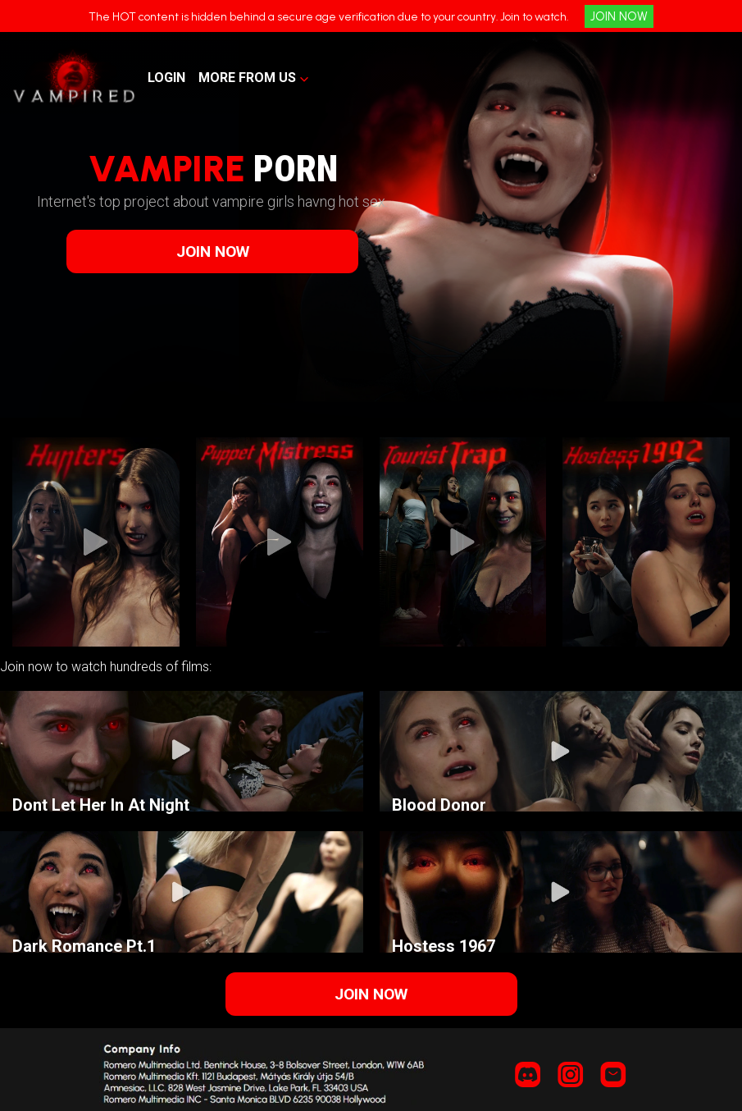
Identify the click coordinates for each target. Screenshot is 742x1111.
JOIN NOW (619, 16)
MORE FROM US (247, 77)
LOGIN (166, 77)
